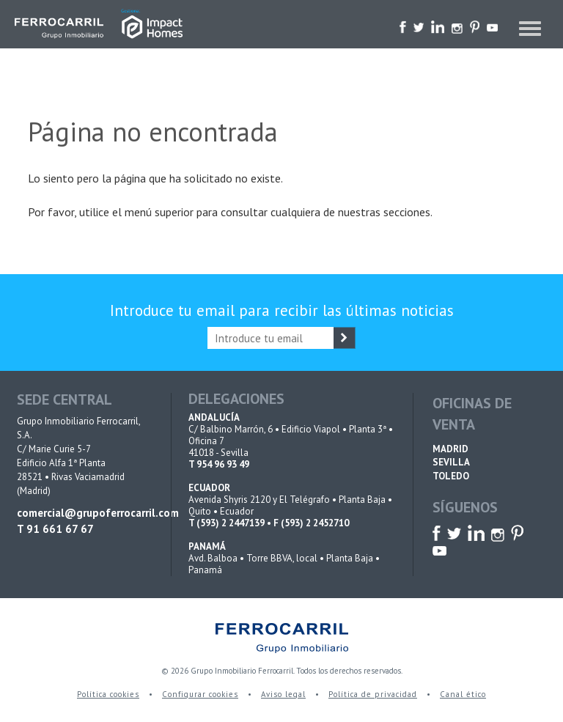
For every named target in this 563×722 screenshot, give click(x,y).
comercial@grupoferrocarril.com (84, 513)
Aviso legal (283, 694)
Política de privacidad (372, 694)
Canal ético (463, 694)
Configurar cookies (200, 694)
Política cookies (108, 694)
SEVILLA (451, 462)
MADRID (450, 449)
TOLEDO (451, 476)
